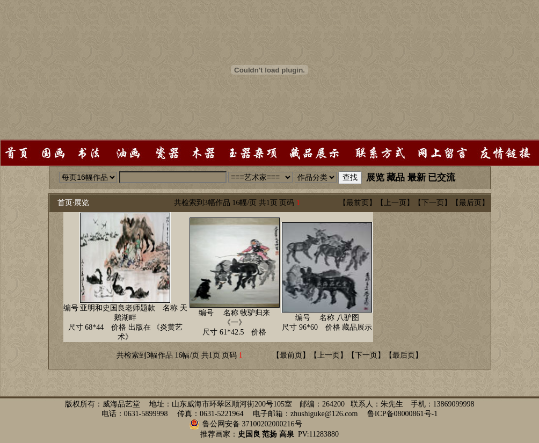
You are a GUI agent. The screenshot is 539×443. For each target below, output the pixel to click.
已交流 (441, 177)
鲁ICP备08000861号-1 (402, 414)
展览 (375, 177)
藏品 (396, 177)
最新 (416, 177)
